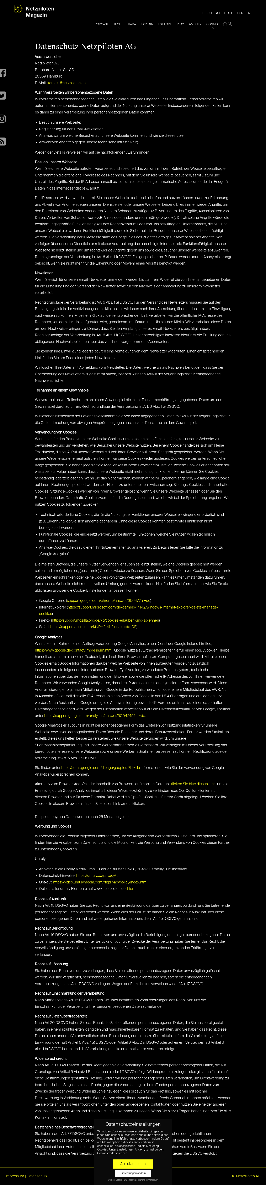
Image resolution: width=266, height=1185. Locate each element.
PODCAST (101, 24)
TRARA (131, 24)
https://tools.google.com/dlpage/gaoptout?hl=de (100, 768)
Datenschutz (37, 1176)
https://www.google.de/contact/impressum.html (73, 650)
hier (130, 889)
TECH (117, 24)
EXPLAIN (147, 24)
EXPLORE (165, 24)
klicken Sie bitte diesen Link (193, 784)
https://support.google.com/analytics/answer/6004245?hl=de (94, 716)
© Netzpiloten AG (246, 1176)
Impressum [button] (152, 1180)
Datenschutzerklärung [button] (135, 1180)
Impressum (14, 1176)
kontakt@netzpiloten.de (66, 83)
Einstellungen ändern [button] (133, 1173)
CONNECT (213, 24)
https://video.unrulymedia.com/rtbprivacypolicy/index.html (100, 882)
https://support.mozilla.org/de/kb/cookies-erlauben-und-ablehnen (105, 620)
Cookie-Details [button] (115, 1180)
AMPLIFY (195, 24)
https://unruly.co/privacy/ (96, 876)
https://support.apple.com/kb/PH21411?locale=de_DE (93, 627)
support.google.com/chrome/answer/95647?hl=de (108, 601)
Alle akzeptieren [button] (133, 1164)
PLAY (180, 24)
